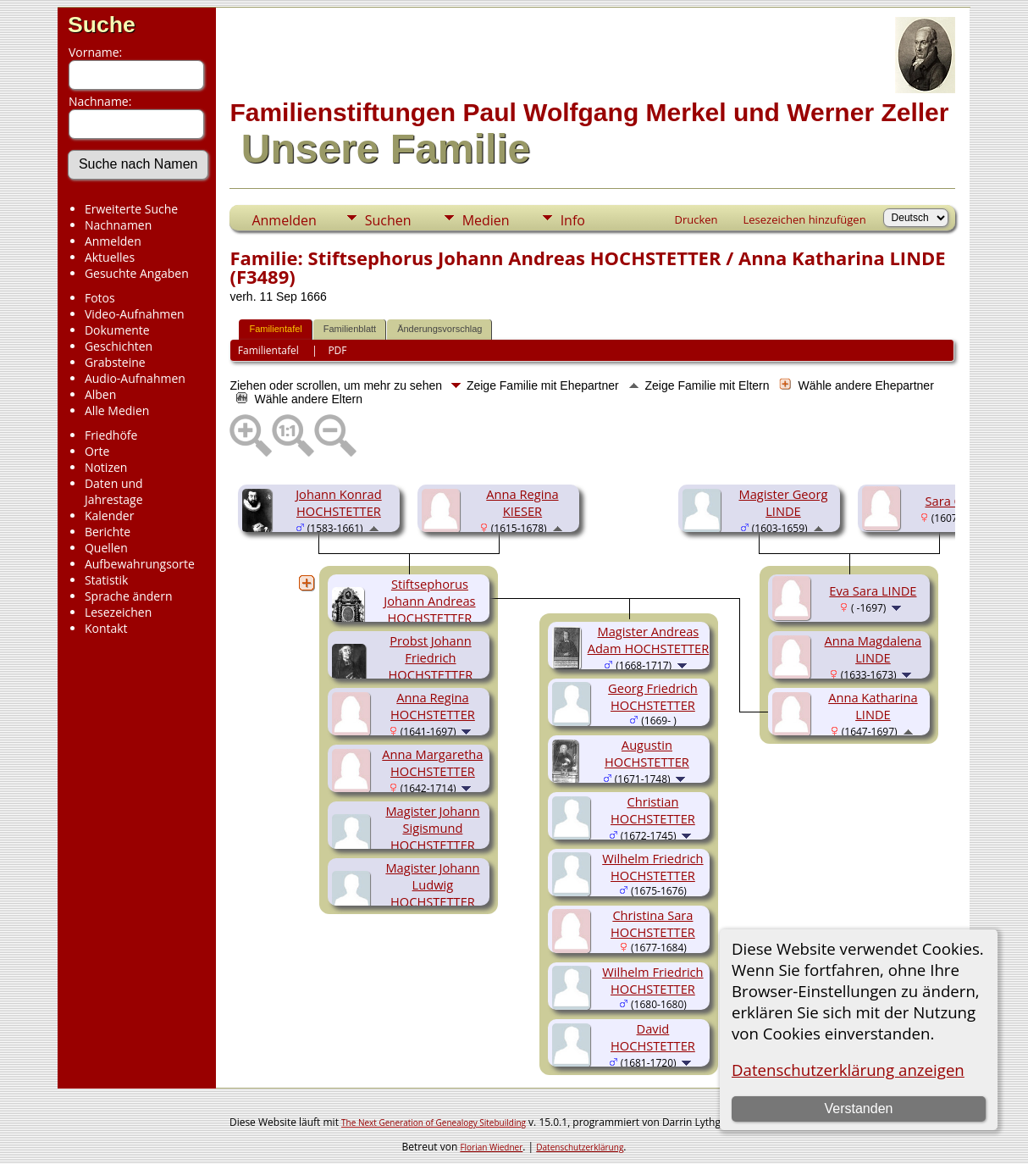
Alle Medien (117, 410)
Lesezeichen (118, 612)
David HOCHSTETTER (653, 1037)
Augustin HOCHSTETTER (647, 753)
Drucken (695, 219)
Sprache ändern (129, 596)
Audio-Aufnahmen (135, 378)
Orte (97, 451)
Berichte (107, 532)
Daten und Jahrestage (114, 491)
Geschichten (118, 346)
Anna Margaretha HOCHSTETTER (432, 762)
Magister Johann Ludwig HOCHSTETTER (432, 884)
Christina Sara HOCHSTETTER (653, 923)
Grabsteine (115, 362)
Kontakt (106, 628)
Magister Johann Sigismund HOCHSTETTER (432, 827)
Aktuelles (110, 257)
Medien (486, 220)
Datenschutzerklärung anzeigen (848, 1069)
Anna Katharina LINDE (873, 706)
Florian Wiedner (491, 1147)
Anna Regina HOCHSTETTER (432, 706)
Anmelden (113, 241)
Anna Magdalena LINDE (873, 649)
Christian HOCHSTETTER (653, 810)
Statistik (107, 580)
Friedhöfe (111, 435)
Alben (100, 394)
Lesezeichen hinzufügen (804, 219)
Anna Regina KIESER (522, 502)
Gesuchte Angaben (137, 273)
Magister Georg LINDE (782, 502)
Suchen (388, 220)
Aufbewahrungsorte (140, 564)
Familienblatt (349, 329)
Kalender (109, 515)
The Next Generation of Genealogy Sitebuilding (433, 1122)
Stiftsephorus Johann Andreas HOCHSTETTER (429, 600)
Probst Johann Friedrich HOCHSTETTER (431, 657)
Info (573, 220)
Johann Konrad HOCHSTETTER (339, 502)
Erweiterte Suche (131, 209)
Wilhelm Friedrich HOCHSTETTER (652, 867)
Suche (101, 24)
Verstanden (858, 1108)
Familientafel (275, 329)
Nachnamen (118, 225)
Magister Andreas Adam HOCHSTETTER (649, 640)
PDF (337, 350)
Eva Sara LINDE (872, 590)
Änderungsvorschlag (439, 329)
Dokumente (117, 330)
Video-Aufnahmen (135, 314)
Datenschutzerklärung (579, 1147)
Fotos (100, 298)
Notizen (106, 467)
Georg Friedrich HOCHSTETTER (653, 696)
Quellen (106, 548)
